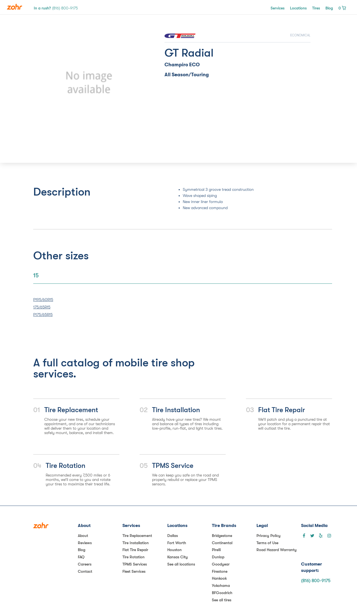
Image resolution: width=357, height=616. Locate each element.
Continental (222, 543)
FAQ (81, 557)
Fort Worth (176, 543)
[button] (54, 83)
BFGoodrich (222, 592)
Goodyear (221, 564)
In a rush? (56, 8)
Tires (316, 8)
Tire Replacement (137, 535)
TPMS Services (134, 564)
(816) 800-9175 (315, 580)
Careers (84, 564)
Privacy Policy (268, 535)
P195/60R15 (43, 299)
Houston (174, 549)
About (83, 535)
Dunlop (218, 557)
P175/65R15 (43, 314)
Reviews (85, 543)
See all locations (181, 564)
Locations (298, 8)
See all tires (221, 600)
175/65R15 (41, 307)
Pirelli (216, 549)
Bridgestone (222, 535)
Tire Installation (135, 543)
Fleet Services (133, 571)
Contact (85, 571)
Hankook (219, 578)
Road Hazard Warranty (276, 549)
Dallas (172, 535)
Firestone (219, 571)
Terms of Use (267, 543)
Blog (329, 8)
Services (277, 8)
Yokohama (221, 585)
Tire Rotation (133, 557)
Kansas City (177, 557)
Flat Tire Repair (135, 549)
